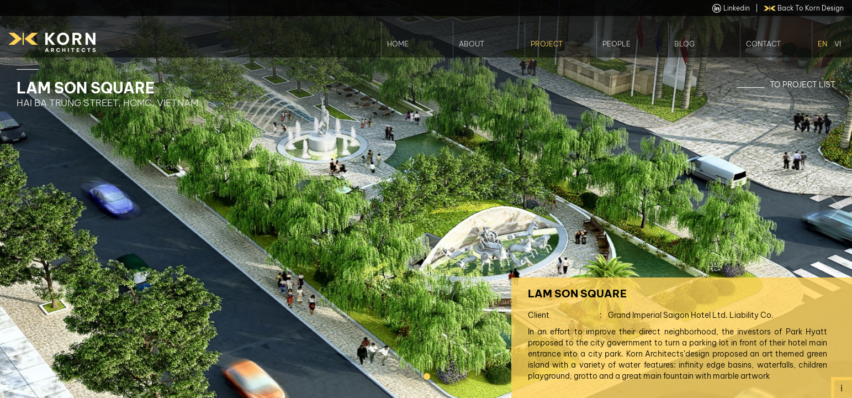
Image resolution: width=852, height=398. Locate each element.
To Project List (802, 85)
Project (547, 43)
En (822, 43)
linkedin (731, 8)
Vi (837, 43)
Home (398, 43)
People (616, 43)
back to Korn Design (804, 8)
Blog (684, 43)
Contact (763, 43)
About (471, 43)
